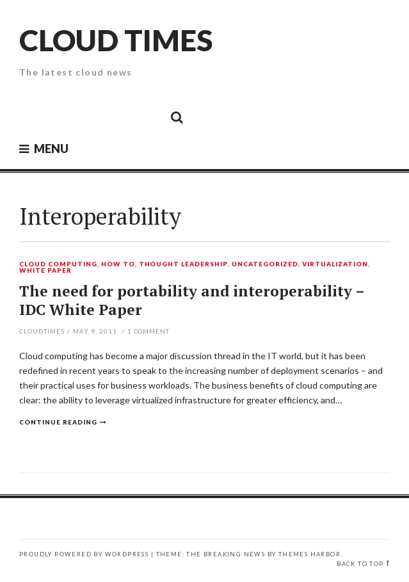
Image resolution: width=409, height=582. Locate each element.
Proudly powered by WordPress (83, 554)
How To (118, 264)
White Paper (45, 271)
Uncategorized (265, 264)
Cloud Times (116, 40)
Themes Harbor (309, 554)
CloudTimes (42, 331)
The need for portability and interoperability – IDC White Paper (191, 300)
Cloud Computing (58, 264)
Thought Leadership (184, 264)
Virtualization (335, 264)
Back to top (360, 563)
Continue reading (58, 422)
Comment (148, 331)
